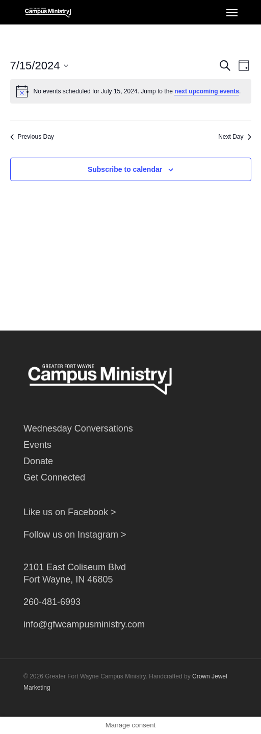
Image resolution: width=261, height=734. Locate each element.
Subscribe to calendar (125, 169)
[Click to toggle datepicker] (39, 65)
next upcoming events (206, 91)
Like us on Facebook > (69, 512)
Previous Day (32, 136)
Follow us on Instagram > (74, 534)
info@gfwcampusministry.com (84, 624)
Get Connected (54, 477)
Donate (38, 461)
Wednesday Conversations (78, 428)
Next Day (234, 136)
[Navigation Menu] (232, 12)
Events (37, 445)
